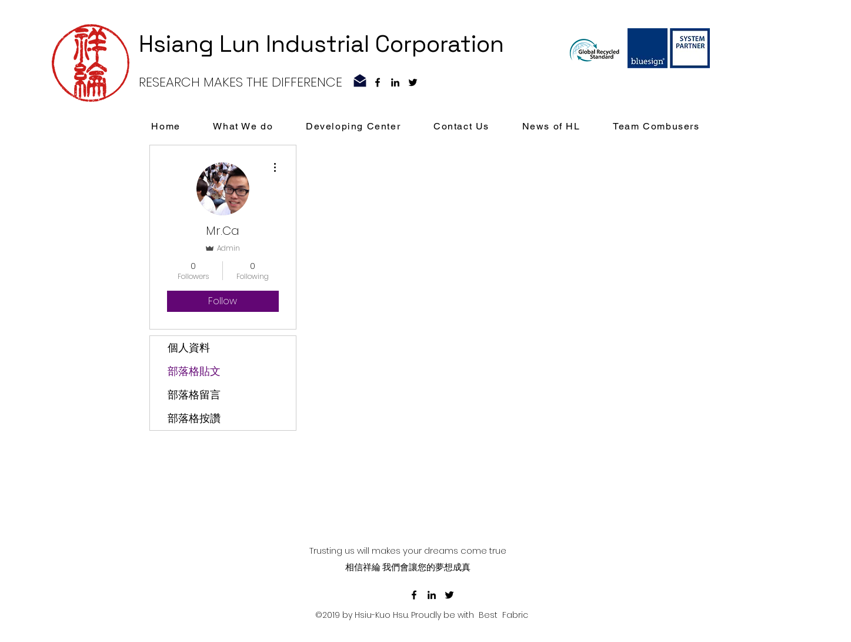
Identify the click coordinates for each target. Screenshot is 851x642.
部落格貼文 (194, 371)
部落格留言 (194, 394)
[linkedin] (395, 82)
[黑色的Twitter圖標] (413, 82)
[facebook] (377, 82)
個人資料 (189, 347)
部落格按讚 (194, 418)
